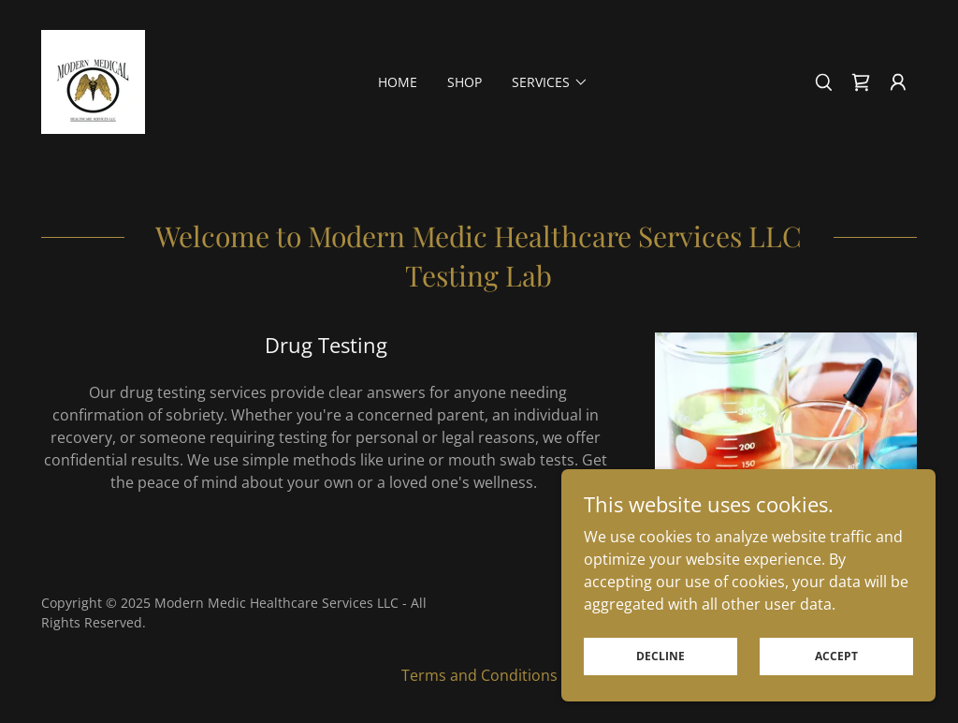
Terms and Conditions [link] (479, 675)
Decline (660, 656)
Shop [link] (464, 82)
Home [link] (397, 82)
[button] (898, 82)
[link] (93, 80)
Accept (836, 656)
